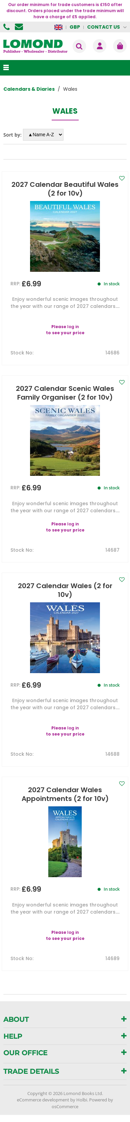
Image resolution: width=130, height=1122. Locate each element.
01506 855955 (7, 27)
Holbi (81, 1100)
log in (73, 326)
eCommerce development (43, 1100)
